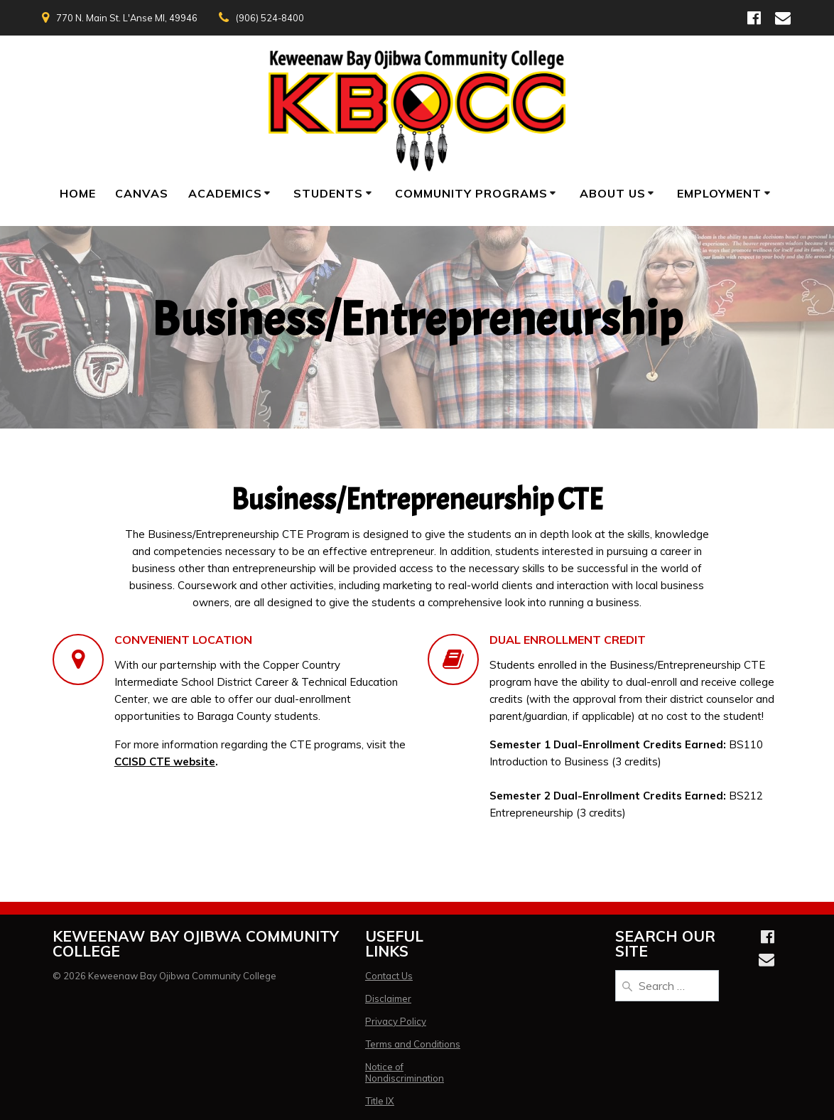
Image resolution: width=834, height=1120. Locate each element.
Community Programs (471, 193)
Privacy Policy (395, 1021)
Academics (225, 193)
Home (78, 193)
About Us (613, 193)
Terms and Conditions (412, 1044)
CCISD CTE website (164, 761)
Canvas (141, 193)
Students (328, 193)
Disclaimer (388, 998)
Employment (719, 193)
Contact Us (389, 975)
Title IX (379, 1100)
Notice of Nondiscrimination (404, 1072)
